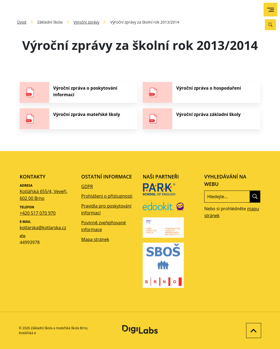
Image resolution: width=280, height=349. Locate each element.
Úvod (21, 22)
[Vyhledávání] (270, 24)
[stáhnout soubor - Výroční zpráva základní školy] (201, 118)
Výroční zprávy (87, 22)
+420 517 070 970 (38, 213)
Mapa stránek (95, 239)
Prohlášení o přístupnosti (106, 196)
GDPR (87, 186)
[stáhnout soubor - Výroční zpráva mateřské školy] (78, 118)
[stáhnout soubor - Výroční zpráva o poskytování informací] (78, 92)
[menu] (270, 9)
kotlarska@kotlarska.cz (43, 228)
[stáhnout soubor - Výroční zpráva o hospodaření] (201, 92)
